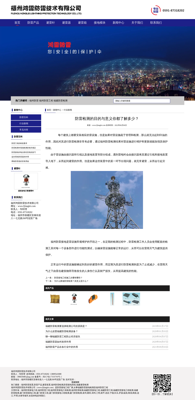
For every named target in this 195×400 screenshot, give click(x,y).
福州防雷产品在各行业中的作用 (61, 347)
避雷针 (50, 22)
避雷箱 (82, 22)
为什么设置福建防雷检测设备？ (61, 331)
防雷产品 (33, 22)
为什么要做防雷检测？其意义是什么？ (71, 281)
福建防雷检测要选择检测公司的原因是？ (66, 326)
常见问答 (23, 130)
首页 (17, 22)
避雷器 (66, 22)
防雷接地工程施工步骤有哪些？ (68, 278)
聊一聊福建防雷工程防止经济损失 (62, 336)
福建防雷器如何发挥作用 (58, 341)
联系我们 (156, 22)
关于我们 (137, 22)
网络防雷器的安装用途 (20, 161)
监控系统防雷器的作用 (20, 157)
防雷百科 (23, 117)
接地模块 (99, 22)
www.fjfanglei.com (27, 206)
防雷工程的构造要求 (19, 143)
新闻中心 (118, 22)
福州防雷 (105, 141)
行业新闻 (23, 123)
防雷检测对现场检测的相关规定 (24, 148)
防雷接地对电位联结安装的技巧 (24, 152)
